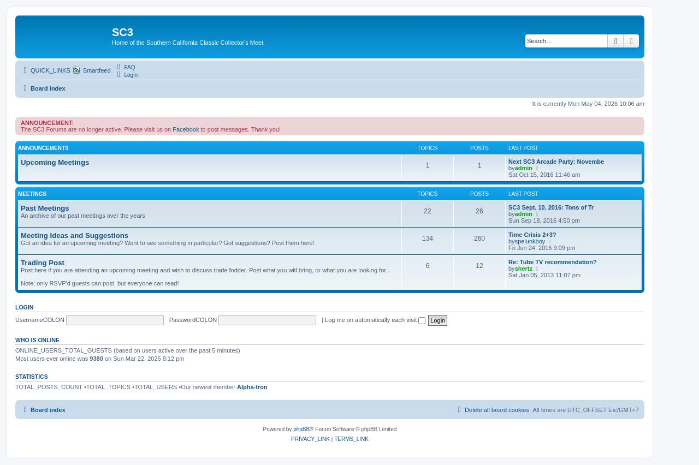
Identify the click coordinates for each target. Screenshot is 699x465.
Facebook (186, 129)
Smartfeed (97, 70)
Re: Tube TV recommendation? (552, 262)
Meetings (32, 194)
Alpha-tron (252, 387)
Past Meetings (45, 208)
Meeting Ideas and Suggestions (74, 235)
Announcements (43, 148)
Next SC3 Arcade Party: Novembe (556, 161)
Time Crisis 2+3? (532, 234)
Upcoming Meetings (55, 162)
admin (523, 168)
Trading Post (42, 263)
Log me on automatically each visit (375, 320)
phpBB (301, 429)
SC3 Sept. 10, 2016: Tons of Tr (551, 207)
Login (24, 307)
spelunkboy (530, 241)
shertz (523, 268)
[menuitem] (125, 67)
